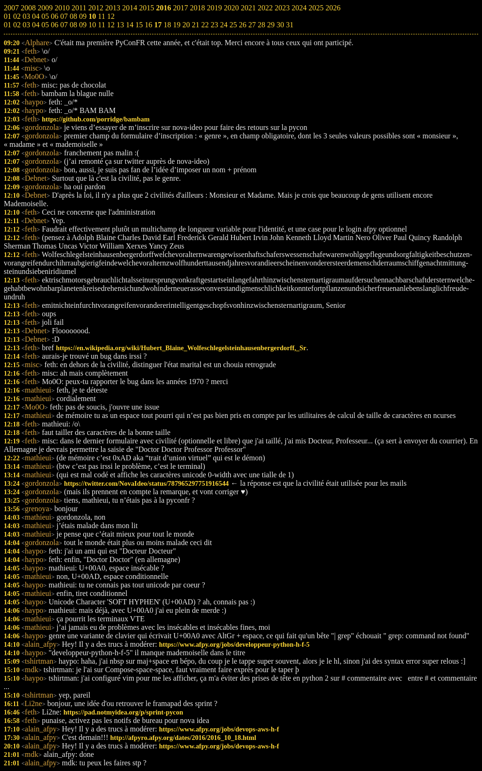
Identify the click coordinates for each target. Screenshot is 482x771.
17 (157, 25)
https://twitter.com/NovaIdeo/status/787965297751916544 (146, 483)
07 (64, 25)
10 (92, 25)
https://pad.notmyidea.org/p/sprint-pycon (123, 712)
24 (223, 25)
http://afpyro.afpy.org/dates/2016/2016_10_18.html (183, 737)
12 (110, 25)
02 (17, 25)
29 (270, 25)
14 (129, 25)
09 (83, 25)
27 (252, 25)
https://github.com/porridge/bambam (96, 119)
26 (242, 25)
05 (45, 25)
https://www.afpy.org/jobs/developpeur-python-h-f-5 (234, 644)
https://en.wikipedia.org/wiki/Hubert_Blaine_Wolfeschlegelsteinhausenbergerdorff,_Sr (181, 348)
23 (214, 25)
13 (120, 25)
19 (176, 25)
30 (280, 25)
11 (101, 25)
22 (205, 25)
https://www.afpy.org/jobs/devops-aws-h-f (219, 729)
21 (195, 25)
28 (261, 25)
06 (54, 25)
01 (7, 25)
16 (148, 25)
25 (233, 25)
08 (73, 25)
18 (167, 25)
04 (36, 25)
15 (139, 25)
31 (289, 25)
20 (186, 25)
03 (26, 25)
